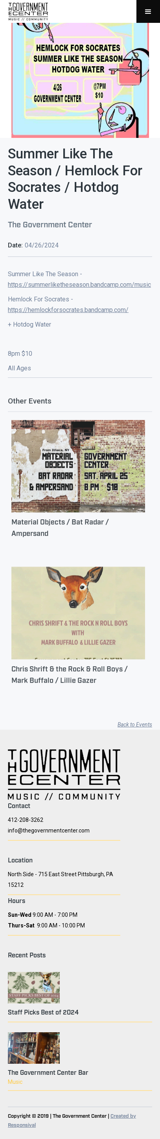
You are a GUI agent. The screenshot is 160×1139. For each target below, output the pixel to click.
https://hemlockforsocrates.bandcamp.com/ (68, 310)
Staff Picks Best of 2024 (43, 1012)
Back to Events (135, 724)
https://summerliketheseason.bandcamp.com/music (79, 284)
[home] (26, 11)
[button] (148, 11)
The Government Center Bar (48, 1072)
